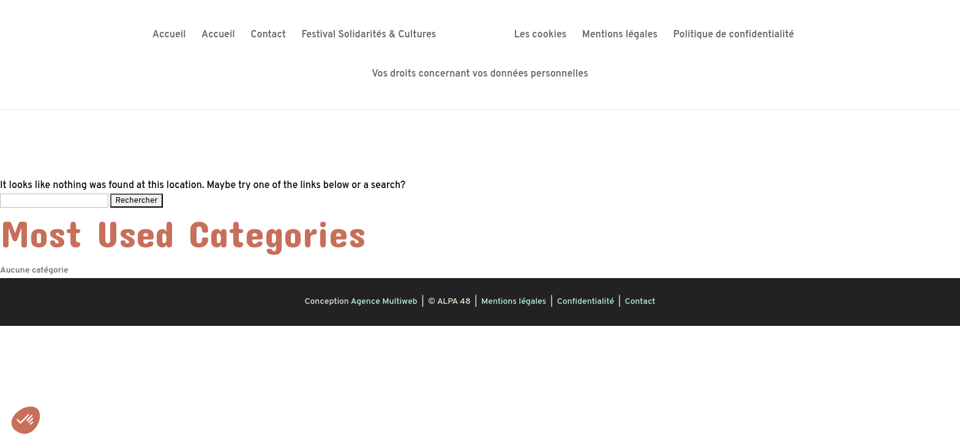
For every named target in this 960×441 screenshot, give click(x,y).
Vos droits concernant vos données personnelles (480, 75)
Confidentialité (585, 301)
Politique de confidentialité (733, 36)
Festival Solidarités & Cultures (368, 36)
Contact (268, 36)
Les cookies (540, 36)
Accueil (169, 36)
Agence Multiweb (384, 301)
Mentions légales (620, 36)
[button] (25, 420)
